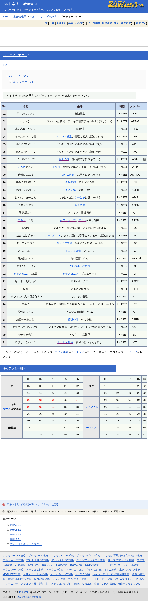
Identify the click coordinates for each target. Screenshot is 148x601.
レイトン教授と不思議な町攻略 (111, 574)
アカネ (22, 166)
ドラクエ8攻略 (74, 569)
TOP (6, 64)
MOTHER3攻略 (12, 574)
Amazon (87, 583)
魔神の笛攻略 (42, 579)
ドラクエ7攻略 (54, 569)
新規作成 (107, 23)
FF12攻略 (111, 569)
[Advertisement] (74, 36)
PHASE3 (15, 534)
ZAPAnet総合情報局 (14, 16)
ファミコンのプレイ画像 (65, 583)
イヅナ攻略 (58, 579)
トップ (43, 23)
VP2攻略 (20, 564)
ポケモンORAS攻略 (62, 555)
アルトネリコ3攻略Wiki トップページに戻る (32, 504)
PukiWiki (24, 592)
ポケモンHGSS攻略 (14, 555)
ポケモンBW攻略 (38, 555)
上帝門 (56, 166)
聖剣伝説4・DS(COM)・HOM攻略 (47, 564)
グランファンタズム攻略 (90, 560)
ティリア (131, 352)
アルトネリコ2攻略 (37, 560)
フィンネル (62, 352)
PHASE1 (15, 524)
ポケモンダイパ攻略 (88, 555)
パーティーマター (15, 55)
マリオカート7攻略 (61, 574)
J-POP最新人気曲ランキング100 (121, 583)
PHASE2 (15, 529)
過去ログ (126, 23)
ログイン (141, 23)
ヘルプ (79, 23)
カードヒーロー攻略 (101, 579)
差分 (116, 23)
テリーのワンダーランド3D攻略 (120, 564)
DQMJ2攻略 (92, 564)
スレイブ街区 (64, 243)
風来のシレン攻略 (129, 569)
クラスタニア (68, 220)
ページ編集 (94, 23)
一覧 (51, 23)
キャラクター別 (23, 82)
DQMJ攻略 (76, 564)
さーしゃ (79, 197)
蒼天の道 (64, 159)
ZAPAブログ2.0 (124, 579)
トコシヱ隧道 (64, 136)
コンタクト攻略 (77, 579)
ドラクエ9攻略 (94, 569)
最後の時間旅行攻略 (19, 579)
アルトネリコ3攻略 (62, 560)
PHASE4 (15, 539)
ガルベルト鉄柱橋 (79, 266)
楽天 (96, 583)
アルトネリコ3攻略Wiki (19, 4)
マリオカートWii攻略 (35, 574)
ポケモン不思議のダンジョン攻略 (122, 555)
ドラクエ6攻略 (34, 569)
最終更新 (61, 23)
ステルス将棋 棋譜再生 (34, 583)
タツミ (80, 352)
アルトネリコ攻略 (13, 560)
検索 (70, 23)
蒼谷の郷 (70, 182)
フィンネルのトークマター (26, 544)
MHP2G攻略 (82, 574)
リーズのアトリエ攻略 (121, 560)
